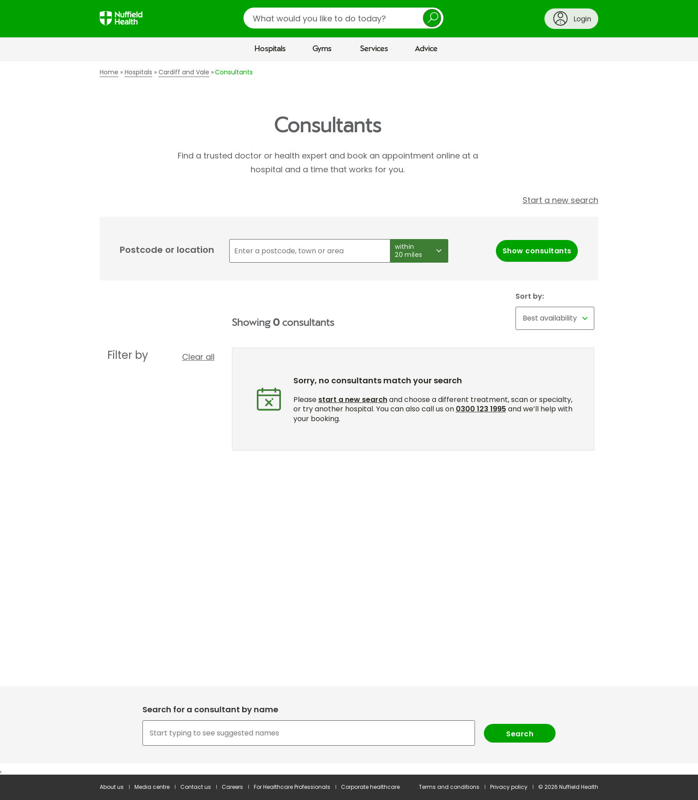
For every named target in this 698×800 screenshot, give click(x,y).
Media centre (152, 787)
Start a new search (560, 200)
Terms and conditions (449, 787)
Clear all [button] (198, 356)
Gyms (322, 49)
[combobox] (349, 733)
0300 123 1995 (481, 409)
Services (374, 49)
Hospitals (270, 49)
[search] (343, 18)
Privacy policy (509, 787)
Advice (426, 49)
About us (112, 787)
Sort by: (529, 296)
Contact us (195, 787)
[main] (349, 418)
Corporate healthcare (370, 787)
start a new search (352, 399)
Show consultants (537, 251)
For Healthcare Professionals (292, 787)
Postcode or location (167, 250)
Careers (232, 787)
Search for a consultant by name (210, 709)
